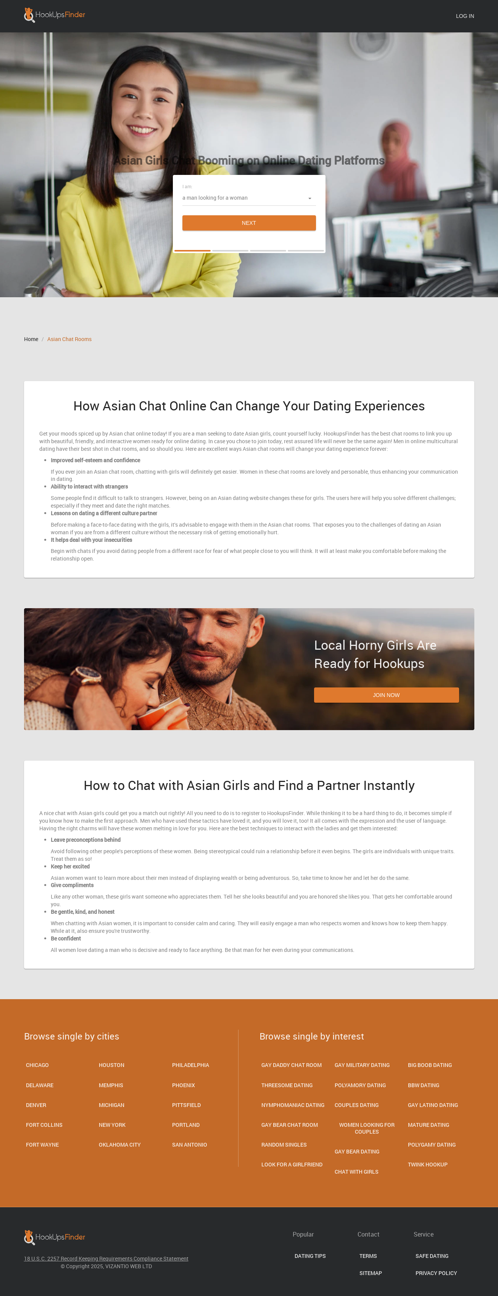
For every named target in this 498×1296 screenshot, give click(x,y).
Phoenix (183, 1085)
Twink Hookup (428, 1164)
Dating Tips (310, 1255)
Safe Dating (432, 1255)
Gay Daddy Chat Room (291, 1065)
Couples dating (357, 1105)
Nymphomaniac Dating (292, 1105)
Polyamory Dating (360, 1085)
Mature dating (428, 1124)
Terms (368, 1255)
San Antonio (189, 1144)
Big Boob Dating (430, 1065)
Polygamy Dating (432, 1144)
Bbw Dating (423, 1085)
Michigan (111, 1105)
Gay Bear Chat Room (289, 1124)
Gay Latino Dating (433, 1105)
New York (112, 1124)
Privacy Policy (436, 1273)
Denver (36, 1105)
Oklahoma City (120, 1144)
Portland (186, 1124)
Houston (111, 1065)
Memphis (111, 1085)
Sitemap (370, 1273)
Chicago (37, 1065)
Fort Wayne (42, 1144)
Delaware (39, 1085)
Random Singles (284, 1144)
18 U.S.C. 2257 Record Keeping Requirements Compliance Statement (106, 1258)
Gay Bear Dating (357, 1151)
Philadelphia (190, 1065)
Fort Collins (44, 1124)
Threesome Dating (287, 1085)
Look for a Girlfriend (291, 1164)
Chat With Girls (357, 1171)
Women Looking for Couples (367, 1128)
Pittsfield (186, 1105)
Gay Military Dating (362, 1065)
